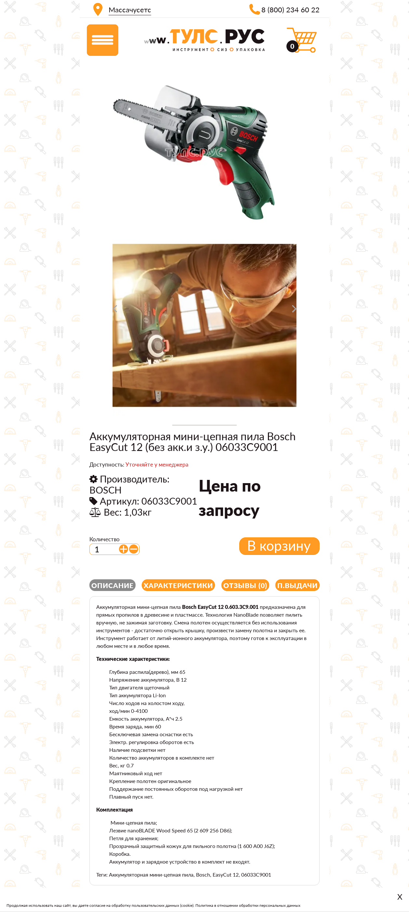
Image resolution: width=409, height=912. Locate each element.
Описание (112, 585)
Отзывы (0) (245, 585)
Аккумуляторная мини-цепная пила (151, 874)
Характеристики (178, 585)
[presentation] (114, 311)
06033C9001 (256, 874)
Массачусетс (130, 9)
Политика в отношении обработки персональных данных (247, 905)
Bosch (203, 874)
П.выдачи (297, 585)
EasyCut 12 (226, 874)
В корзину (279, 545)
